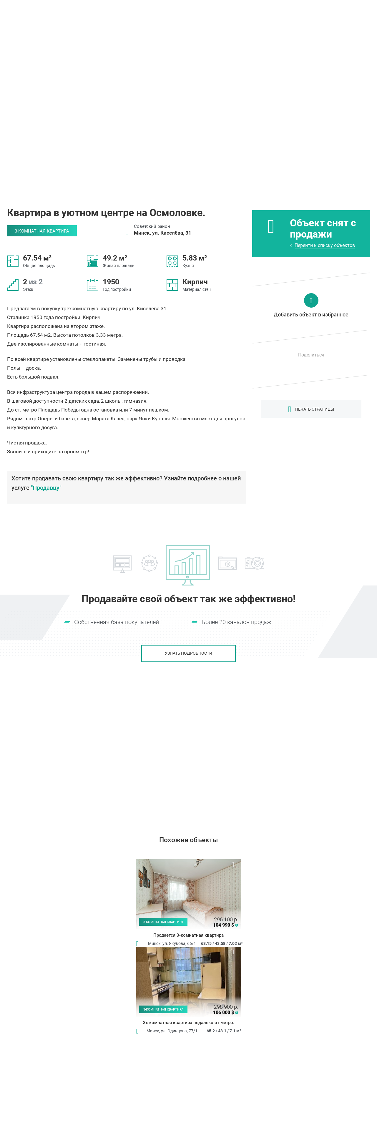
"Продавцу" (46, 487)
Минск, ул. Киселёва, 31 (162, 233)
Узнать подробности (188, 653)
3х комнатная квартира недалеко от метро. (188, 1023)
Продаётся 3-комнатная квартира (188, 935)
